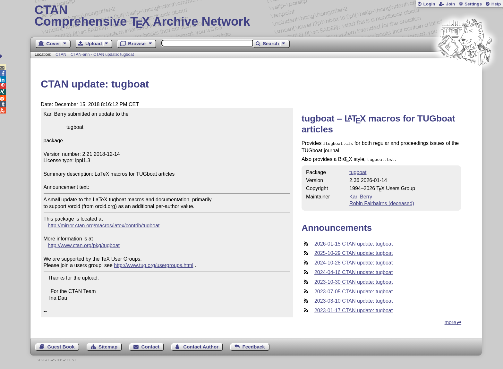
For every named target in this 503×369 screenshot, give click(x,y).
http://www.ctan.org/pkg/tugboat (84, 245)
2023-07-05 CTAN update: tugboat (353, 290)
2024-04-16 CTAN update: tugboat (353, 271)
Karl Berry (360, 195)
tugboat (357, 171)
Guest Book (61, 345)
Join (450, 4)
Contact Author (200, 345)
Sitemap (107, 345)
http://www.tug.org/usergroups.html (153, 265)
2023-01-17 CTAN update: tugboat (353, 309)
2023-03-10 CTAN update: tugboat (353, 299)
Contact (150, 345)
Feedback (254, 345)
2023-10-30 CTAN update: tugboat (353, 280)
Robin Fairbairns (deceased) (381, 202)
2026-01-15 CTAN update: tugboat (353, 242)
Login (429, 4)
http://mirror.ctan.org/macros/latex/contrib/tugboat (104, 225)
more (450, 321)
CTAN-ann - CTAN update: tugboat (102, 54)
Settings (473, 4)
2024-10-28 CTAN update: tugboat (353, 261)
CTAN (60, 54)
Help (496, 4)
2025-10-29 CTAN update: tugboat (353, 252)
